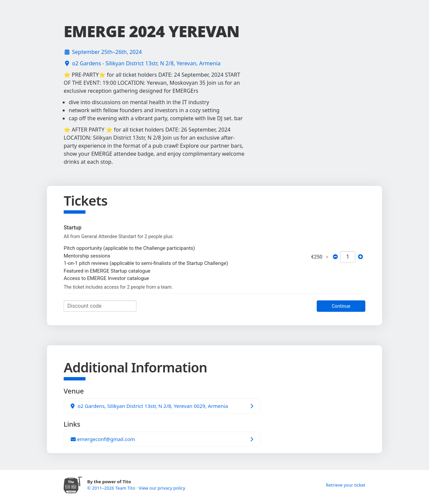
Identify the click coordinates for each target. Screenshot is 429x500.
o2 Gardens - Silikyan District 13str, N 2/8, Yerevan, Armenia (146, 63)
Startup (72, 227)
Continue (341, 306)
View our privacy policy (162, 488)
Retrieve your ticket (345, 485)
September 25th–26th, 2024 (107, 52)
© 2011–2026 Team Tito (111, 488)
